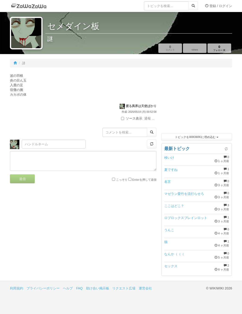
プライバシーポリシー (43, 288)
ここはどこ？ (174, 206)
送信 (22, 179)
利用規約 (16, 288)
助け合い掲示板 (97, 288)
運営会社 (145, 288)
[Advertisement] (196, 101)
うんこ (169, 230)
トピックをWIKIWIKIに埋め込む (196, 137)
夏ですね (170, 170)
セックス (170, 266)
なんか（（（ (174, 254)
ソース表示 (131, 118)
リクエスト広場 (123, 288)
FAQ (79, 288)
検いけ (169, 157)
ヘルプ (68, 288)
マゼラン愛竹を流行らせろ (184, 194)
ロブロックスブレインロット (185, 218)
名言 (167, 182)
